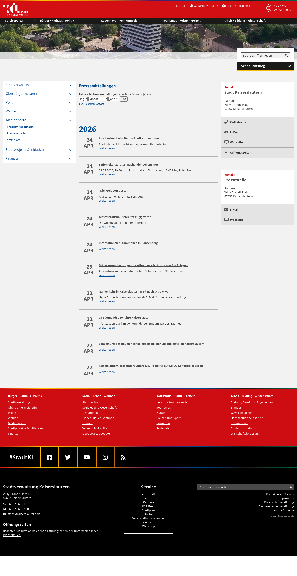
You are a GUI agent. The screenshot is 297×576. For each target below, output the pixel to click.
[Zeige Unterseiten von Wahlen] (70, 111)
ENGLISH (180, 6)
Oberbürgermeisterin (22, 93)
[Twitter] (68, 457)
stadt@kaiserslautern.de (24, 514)
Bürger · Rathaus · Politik (68, 21)
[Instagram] (105, 457)
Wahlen (11, 111)
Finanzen (12, 158)
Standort (236, 407)
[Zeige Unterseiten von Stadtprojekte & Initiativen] (70, 150)
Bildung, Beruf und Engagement (252, 402)
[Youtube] (87, 457)
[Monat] (98, 99)
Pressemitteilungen (20, 127)
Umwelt (87, 423)
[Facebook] (49, 457)
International (239, 423)
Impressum (286, 498)
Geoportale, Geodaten (97, 433)
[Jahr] (113, 99)
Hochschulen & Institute (247, 418)
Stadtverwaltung (18, 85)
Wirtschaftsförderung (245, 433)
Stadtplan (148, 510)
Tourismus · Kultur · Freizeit (190, 21)
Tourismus (164, 407)
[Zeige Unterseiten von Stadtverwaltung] (70, 85)
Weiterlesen (107, 148)
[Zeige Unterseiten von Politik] (70, 102)
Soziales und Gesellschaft (99, 407)
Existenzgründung (243, 428)
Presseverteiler (17, 133)
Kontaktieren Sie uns (280, 494)
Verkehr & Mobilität (95, 428)
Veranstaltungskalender (173, 402)
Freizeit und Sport (169, 418)
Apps (148, 498)
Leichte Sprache (237, 6)
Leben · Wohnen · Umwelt (129, 21)
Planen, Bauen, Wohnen (98, 418)
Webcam (148, 522)
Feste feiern (164, 428)
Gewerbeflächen (242, 413)
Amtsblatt (13, 140)
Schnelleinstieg (267, 66)
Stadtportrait (91, 402)
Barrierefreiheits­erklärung (276, 506)
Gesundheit (90, 413)
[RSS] (123, 457)
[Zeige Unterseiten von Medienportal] (70, 120)
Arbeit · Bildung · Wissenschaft (258, 21)
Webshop (148, 526)
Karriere (148, 502)
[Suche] (286, 55)
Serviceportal (20, 21)
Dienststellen (12, 535)
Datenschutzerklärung (279, 502)
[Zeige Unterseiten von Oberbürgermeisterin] (70, 94)
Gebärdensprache (206, 6)
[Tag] (83, 99)
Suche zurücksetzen (92, 103)
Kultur (161, 413)
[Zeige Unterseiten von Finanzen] (70, 158)
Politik (10, 102)
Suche (148, 514)
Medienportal (16, 120)
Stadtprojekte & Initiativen (25, 149)
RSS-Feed (148, 506)
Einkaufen (163, 423)
